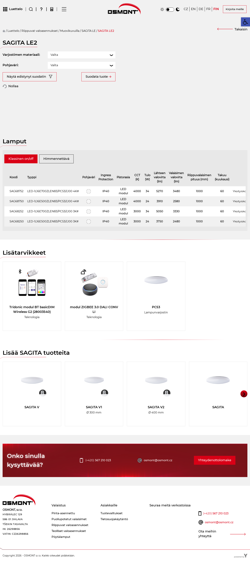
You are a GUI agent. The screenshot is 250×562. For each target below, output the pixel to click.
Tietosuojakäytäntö (114, 519)
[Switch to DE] (201, 9)
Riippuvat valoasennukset (40, 31)
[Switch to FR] (208, 9)
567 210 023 (98, 461)
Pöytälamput (61, 537)
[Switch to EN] (193, 9)
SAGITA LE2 (106, 31)
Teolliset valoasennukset (69, 531)
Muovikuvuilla (69, 31)
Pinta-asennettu (63, 513)
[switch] (170, 10)
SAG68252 (16, 211)
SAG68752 (16, 191)
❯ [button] (244, 394)
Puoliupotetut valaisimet (69, 519)
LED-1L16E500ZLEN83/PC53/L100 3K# (52, 221)
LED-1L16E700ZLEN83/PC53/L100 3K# (52, 211)
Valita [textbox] (54, 55)
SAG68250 (17, 221)
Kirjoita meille (235, 9)
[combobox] (81, 55)
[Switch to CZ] (186, 9)
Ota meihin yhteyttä (207, 534)
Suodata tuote (97, 77)
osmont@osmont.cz (158, 460)
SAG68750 (17, 201)
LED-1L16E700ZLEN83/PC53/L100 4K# (53, 191)
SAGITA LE (89, 31)
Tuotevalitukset (112, 513)
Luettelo (13, 31)
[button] (245, 21)
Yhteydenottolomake (214, 461)
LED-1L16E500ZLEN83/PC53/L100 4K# (53, 201)
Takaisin (241, 30)
